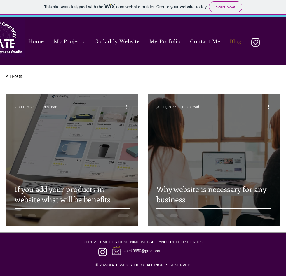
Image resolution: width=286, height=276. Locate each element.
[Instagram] (255, 42)
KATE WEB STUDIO (126, 265)
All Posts (14, 76)
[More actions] (128, 106)
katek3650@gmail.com (143, 251)
